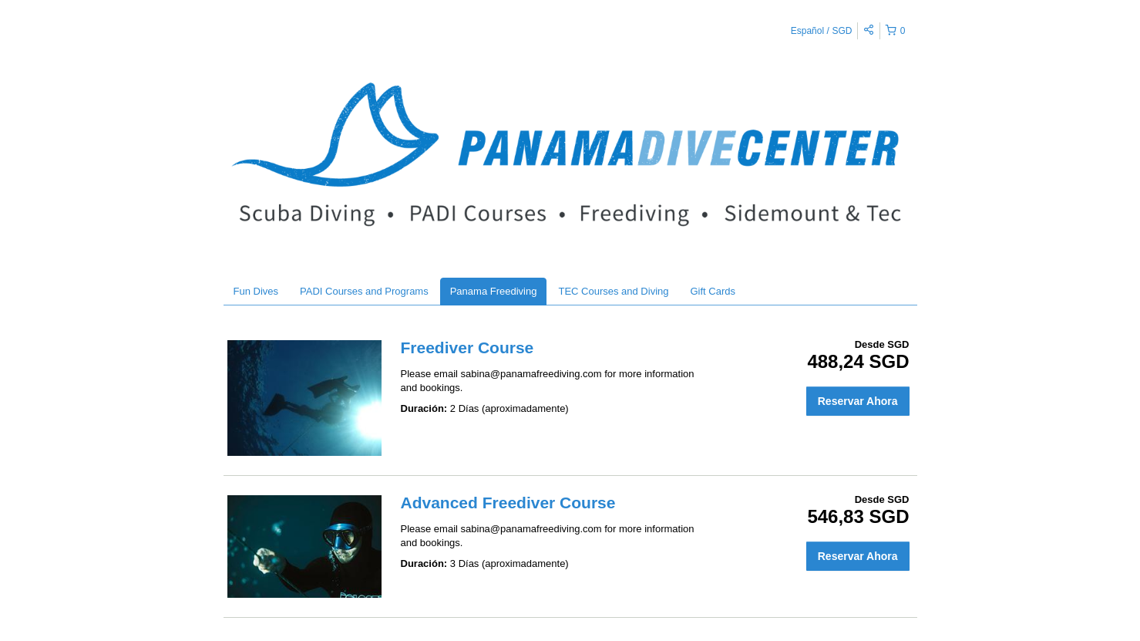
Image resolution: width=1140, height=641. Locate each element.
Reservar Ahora (858, 401)
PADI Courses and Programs (364, 291)
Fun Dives (256, 291)
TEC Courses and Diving (613, 291)
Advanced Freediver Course (508, 502)
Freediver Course (467, 347)
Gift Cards (713, 291)
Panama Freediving (493, 291)
